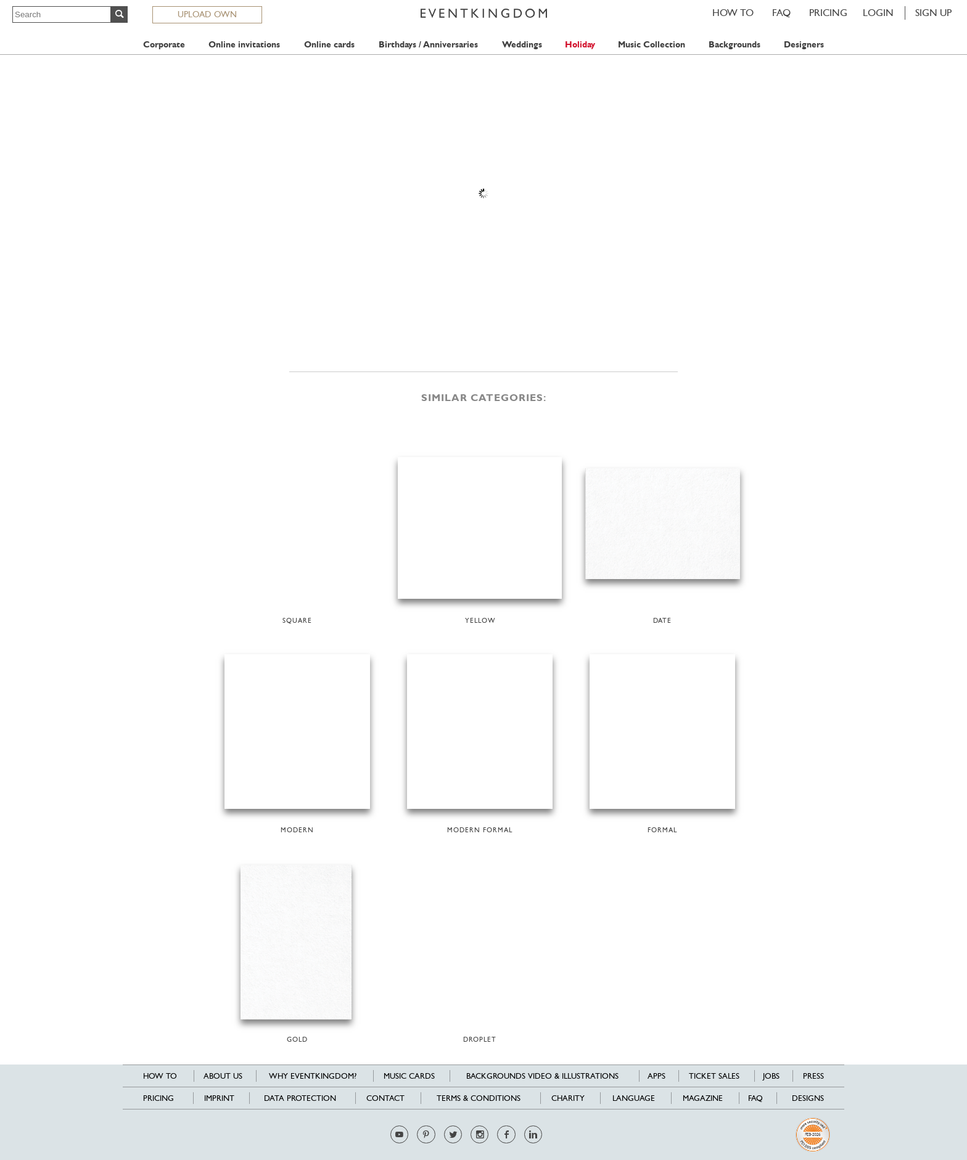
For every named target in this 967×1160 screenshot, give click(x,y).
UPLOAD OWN (207, 14)
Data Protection (300, 1098)
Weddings (522, 44)
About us (223, 1076)
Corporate (164, 44)
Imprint (219, 1098)
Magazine (703, 1098)
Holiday (580, 44)
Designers (804, 44)
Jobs (771, 1076)
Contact (385, 1098)
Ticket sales (714, 1076)
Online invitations (244, 44)
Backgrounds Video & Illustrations (542, 1076)
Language (633, 1098)
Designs (808, 1098)
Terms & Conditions (479, 1098)
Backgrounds (734, 44)
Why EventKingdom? (312, 1076)
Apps (656, 1076)
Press (813, 1076)
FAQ (781, 12)
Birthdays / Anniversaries (428, 44)
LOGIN (878, 12)
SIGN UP (933, 12)
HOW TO (733, 12)
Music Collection (651, 44)
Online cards (329, 44)
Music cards (409, 1076)
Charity (568, 1098)
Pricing (828, 12)
